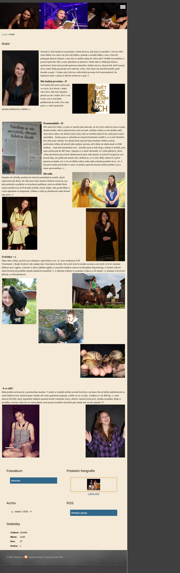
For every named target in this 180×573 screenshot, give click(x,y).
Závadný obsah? (36, 557)
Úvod (4, 34)
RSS (61, 557)
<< (12, 511)
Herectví (15, 480)
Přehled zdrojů (79, 513)
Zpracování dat (51, 557)
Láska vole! (93, 493)
